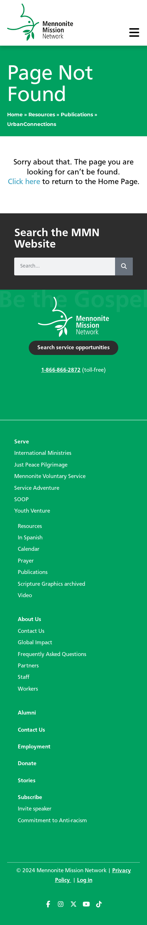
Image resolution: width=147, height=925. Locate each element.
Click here (24, 182)
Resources (41, 114)
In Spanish (30, 538)
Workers (28, 689)
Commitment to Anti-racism (52, 821)
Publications (77, 114)
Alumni (27, 713)
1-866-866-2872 (61, 370)
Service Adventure (36, 488)
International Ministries (42, 453)
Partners (28, 666)
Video (25, 596)
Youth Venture (32, 511)
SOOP (21, 500)
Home (15, 114)
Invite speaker (34, 809)
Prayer (26, 561)
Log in (84, 880)
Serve (21, 442)
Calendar (28, 549)
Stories (27, 781)
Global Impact (35, 643)
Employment (34, 747)
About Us (29, 619)
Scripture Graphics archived (51, 584)
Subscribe (30, 798)
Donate (27, 764)
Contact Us (31, 631)
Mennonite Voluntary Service (50, 476)
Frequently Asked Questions (52, 654)
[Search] (124, 266)
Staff (23, 677)
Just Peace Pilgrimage (40, 465)
